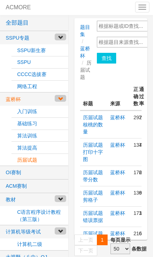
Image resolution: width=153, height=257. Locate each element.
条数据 (139, 249)
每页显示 (120, 240)
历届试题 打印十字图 (93, 152)
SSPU (24, 62)
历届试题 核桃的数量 (93, 125)
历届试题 (27, 160)
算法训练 (27, 135)
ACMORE (18, 7)
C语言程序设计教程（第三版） (39, 215)
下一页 (85, 250)
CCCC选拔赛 (31, 74)
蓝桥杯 (117, 117)
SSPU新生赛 (31, 50)
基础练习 (27, 123)
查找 (107, 58)
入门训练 (27, 111)
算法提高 (27, 148)
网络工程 (27, 86)
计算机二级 (29, 244)
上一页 (85, 240)
